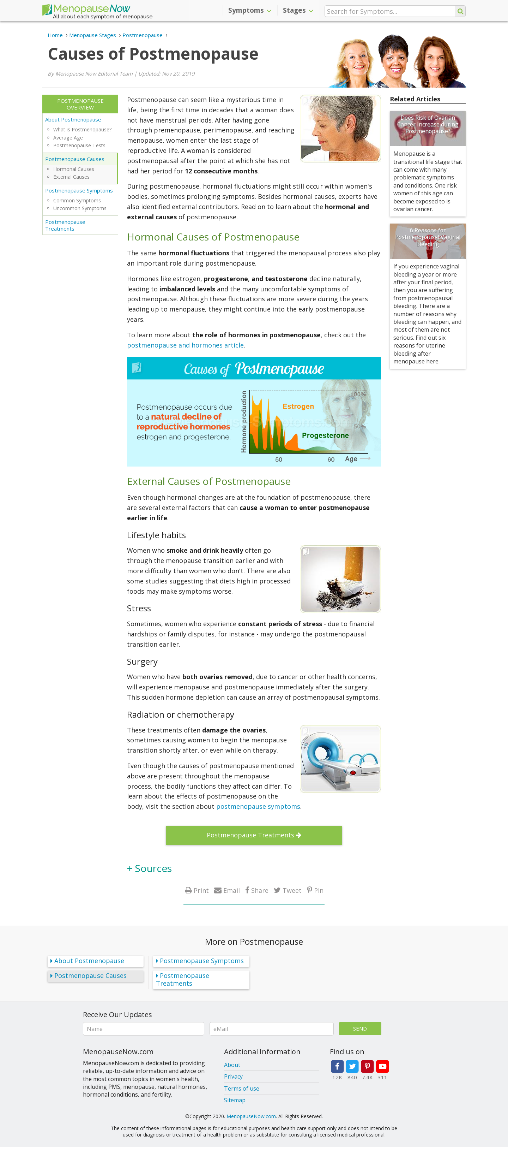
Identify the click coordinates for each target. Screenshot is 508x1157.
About (232, 1065)
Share (259, 890)
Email (231, 890)
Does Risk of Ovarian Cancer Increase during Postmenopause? (428, 124)
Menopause (86, 10)
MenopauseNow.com (251, 1116)
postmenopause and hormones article (185, 345)
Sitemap (235, 1100)
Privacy (233, 1076)
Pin (318, 890)
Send (360, 1028)
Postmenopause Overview (80, 104)
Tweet (292, 890)
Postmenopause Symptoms (79, 190)
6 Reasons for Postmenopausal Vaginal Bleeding (427, 237)
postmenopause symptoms (258, 806)
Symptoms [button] (250, 10)
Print (201, 890)
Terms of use (241, 1088)
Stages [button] (298, 10)
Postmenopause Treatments (65, 225)
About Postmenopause (73, 119)
